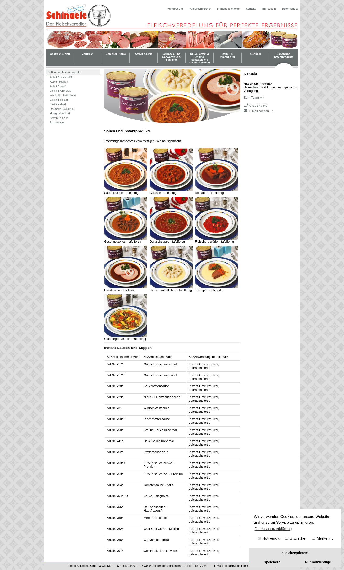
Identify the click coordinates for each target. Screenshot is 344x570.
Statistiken (296, 538)
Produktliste (57, 122)
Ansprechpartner (200, 8)
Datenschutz (290, 8)
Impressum (269, 8)
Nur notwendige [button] (318, 562)
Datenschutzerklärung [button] (273, 529)
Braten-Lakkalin (59, 117)
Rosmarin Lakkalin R (62, 108)
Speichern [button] (272, 562)
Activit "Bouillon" (59, 81)
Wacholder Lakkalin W (63, 95)
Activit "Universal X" (61, 77)
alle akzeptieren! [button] (295, 553)
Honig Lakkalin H (60, 113)
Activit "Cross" (58, 86)
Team (256, 87)
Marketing (323, 538)
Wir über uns (175, 8)
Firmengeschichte (228, 8)
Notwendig (269, 538)
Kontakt (251, 8)
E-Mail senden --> (261, 111)
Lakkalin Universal (60, 90)
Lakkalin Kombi (59, 99)
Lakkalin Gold (58, 104)
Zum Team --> (254, 97)
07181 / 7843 (258, 105)
